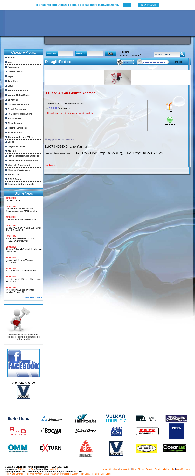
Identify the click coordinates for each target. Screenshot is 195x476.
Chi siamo (114, 469)
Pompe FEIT (98, 474)
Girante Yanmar (51, 474)
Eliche (109, 474)
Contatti (149, 469)
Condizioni (50, 165)
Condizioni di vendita (165, 469)
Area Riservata (183, 469)
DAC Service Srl (25, 469)
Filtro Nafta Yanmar (14, 474)
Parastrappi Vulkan (69, 474)
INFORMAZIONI (148, 5)
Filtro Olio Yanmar (33, 474)
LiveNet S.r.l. (55, 469)
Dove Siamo (138, 469)
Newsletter (126, 469)
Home (104, 469)
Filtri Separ (85, 474)
